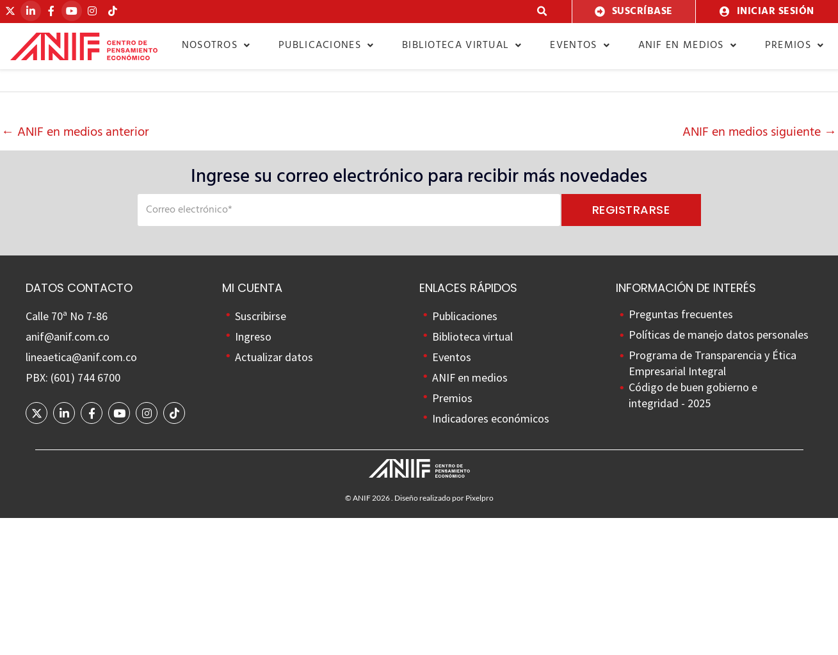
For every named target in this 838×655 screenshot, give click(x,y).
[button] (542, 12)
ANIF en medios (687, 45)
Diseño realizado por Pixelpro (444, 498)
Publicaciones (326, 45)
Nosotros (216, 45)
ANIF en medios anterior (75, 132)
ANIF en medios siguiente (759, 132)
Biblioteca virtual (462, 45)
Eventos (579, 45)
